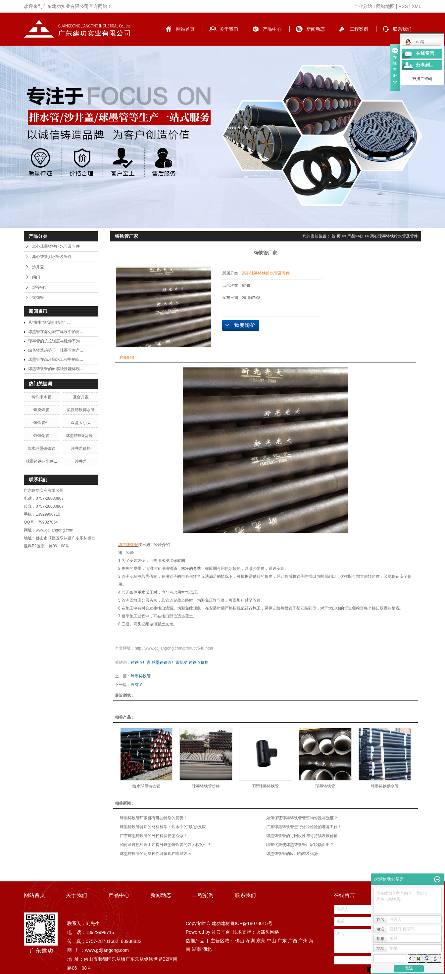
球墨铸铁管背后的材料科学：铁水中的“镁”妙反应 (163, 827)
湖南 (196, 949)
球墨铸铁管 (141, 676)
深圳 (250, 940)
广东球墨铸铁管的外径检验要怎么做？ (153, 835)
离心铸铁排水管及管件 (52, 256)
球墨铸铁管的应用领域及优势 (292, 853)
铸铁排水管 (41, 397)
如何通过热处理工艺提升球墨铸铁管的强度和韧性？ (165, 844)
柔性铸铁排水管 (81, 409)
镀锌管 (38, 297)
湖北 (207, 949)
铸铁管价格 (199, 662)
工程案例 (359, 29)
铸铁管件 (41, 422)
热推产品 (195, 940)
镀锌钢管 (41, 435)
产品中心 (272, 29)
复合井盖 (81, 397)
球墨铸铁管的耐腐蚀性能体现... (55, 368)
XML (416, 6)
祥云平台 (221, 932)
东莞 (261, 940)
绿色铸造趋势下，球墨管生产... (55, 350)
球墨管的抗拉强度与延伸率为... (55, 341)
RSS (403, 6)
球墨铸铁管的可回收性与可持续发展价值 (302, 835)
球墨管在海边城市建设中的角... (55, 331)
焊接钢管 (40, 287)
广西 (292, 940)
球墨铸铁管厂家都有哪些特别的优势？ (153, 818)
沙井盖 (38, 267)
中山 (271, 940)
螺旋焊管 (41, 409)
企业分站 (363, 6)
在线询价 (240, 325)
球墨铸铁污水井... (41, 461)
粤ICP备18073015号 (251, 923)
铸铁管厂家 (141, 662)
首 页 (335, 236)
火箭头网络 (267, 932)
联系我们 (402, 29)
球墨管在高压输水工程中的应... (55, 359)
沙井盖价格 (81, 448)
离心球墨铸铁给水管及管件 (56, 246)
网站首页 (185, 29)
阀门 (36, 277)
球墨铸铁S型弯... (81, 435)
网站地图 (385, 6)
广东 (282, 940)
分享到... (424, 65)
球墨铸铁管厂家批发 (169, 662)
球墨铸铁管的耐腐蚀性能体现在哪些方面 (155, 853)
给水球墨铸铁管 (41, 448)
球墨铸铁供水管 (385, 786)
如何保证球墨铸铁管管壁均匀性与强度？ (302, 818)
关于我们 (229, 29)
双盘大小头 (81, 422)
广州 (303, 940)
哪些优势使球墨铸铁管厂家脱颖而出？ (300, 844)
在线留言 (425, 53)
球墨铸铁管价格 (206, 786)
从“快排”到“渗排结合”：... (50, 322)
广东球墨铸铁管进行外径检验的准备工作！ (304, 827)
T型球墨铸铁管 (265, 786)
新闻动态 (315, 29)
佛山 (239, 940)
